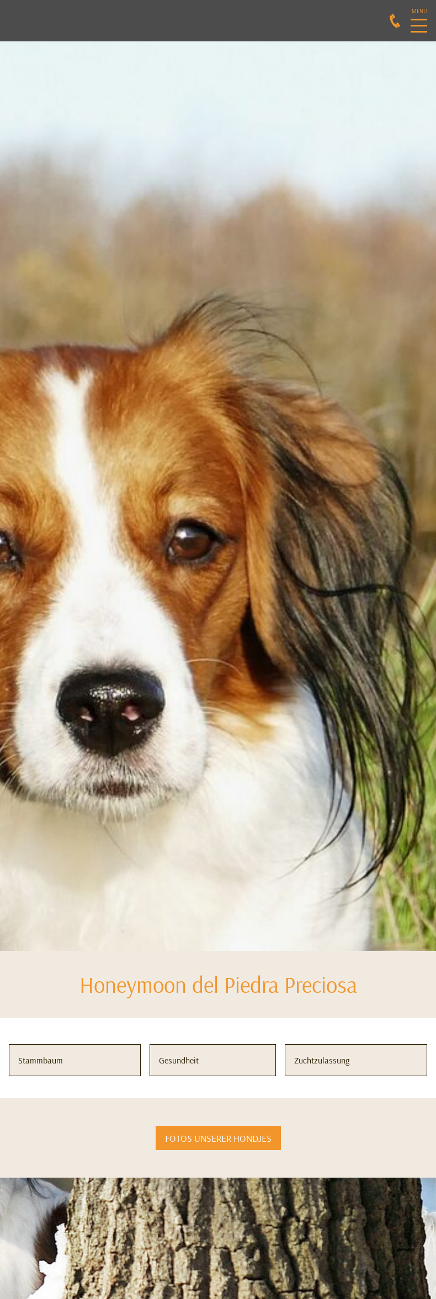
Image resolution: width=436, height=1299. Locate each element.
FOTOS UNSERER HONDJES (218, 1138)
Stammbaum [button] (40, 1060)
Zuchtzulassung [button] (321, 1060)
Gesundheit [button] (179, 1060)
